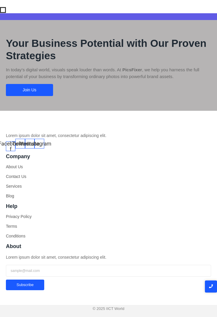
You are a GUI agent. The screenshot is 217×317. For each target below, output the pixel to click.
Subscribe (25, 285)
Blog (10, 196)
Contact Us (16, 176)
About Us (14, 166)
